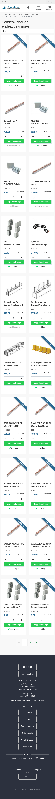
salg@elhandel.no (27, 674)
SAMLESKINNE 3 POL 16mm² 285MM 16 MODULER (14, 547)
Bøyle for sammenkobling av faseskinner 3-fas (39, 245)
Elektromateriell (14, 15)
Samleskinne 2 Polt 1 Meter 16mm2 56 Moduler (13, 486)
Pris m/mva (20, 71)
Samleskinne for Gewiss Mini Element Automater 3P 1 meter (41, 305)
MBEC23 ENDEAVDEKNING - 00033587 (40, 124)
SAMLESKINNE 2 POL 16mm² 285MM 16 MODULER (14, 426)
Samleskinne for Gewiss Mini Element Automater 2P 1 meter (14, 305)
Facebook (17, 770)
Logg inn (51, 2)
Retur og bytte (27, 733)
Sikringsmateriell (31, 15)
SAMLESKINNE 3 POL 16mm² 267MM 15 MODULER (41, 486)
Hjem (4, 15)
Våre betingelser (27, 740)
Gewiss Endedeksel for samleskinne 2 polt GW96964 (13, 607)
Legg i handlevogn (14, 81)
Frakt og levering (27, 726)
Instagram (37, 770)
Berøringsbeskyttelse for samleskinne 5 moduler (41, 365)
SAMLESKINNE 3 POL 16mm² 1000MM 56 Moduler (41, 426)
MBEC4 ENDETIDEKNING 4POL (12, 184)
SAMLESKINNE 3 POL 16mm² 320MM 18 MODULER (14, 63)
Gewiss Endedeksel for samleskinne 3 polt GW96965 (40, 607)
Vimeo (27, 777)
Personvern (27, 747)
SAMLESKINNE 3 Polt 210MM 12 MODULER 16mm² (41, 547)
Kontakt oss (5, 2)
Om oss (27, 719)
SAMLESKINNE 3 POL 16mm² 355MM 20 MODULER (41, 63)
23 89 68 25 (27, 667)
